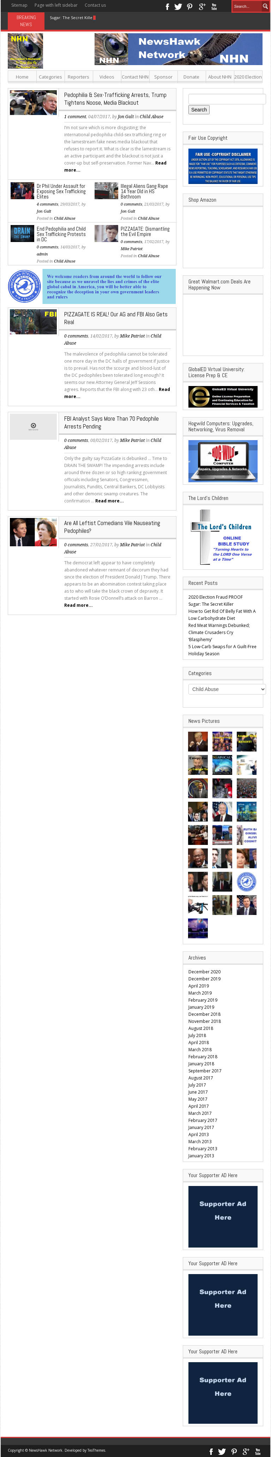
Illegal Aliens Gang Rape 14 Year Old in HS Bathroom (144, 191)
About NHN (219, 77)
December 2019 (204, 979)
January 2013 (201, 1156)
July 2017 (197, 1085)
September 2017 (205, 1071)
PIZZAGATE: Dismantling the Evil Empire (145, 231)
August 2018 (200, 1028)
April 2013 (198, 1134)
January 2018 (201, 1064)
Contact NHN (135, 77)
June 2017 (198, 1092)
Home (22, 77)
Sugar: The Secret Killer (72, 17)
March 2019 (200, 993)
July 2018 (197, 1035)
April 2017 (198, 1106)
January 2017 (201, 1127)
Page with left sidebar (56, 5)
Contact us (95, 5)
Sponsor (163, 77)
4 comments (47, 204)
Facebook (167, 6)
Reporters (78, 77)
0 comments (131, 204)
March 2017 (200, 1113)
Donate (191, 77)
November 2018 (204, 1021)
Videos (107, 77)
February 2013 (202, 1149)
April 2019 (198, 986)
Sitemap (19, 5)
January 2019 (201, 1007)
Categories (50, 77)
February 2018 (202, 1057)
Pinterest (190, 6)
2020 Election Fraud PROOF (215, 597)
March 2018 (200, 1050)
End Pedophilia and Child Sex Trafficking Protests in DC (61, 234)
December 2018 (204, 1014)
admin (42, 254)
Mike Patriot (132, 249)
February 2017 (202, 1120)
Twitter (178, 6)
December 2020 (204, 972)
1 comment (75, 116)
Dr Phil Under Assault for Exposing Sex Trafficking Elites (61, 191)
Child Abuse (151, 116)
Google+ (202, 6)
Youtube (214, 6)
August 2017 (200, 1078)
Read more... (109, 501)
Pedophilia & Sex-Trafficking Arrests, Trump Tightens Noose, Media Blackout (115, 98)
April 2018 (198, 1043)
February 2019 (202, 1000)
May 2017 (197, 1099)
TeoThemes (96, 1450)
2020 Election (248, 77)
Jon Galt (126, 116)
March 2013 (200, 1142)
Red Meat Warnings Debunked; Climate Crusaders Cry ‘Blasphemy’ (219, 632)
